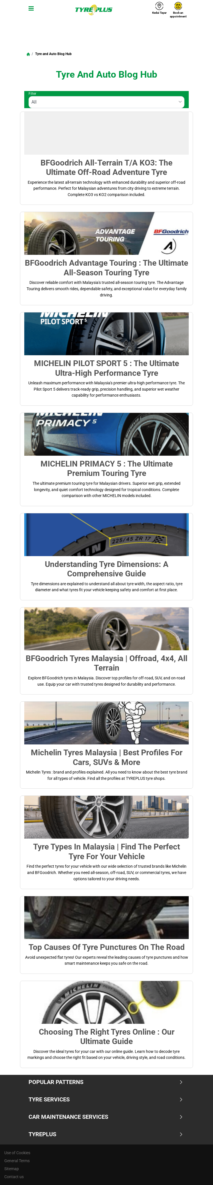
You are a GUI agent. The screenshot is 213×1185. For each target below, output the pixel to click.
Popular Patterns (106, 1082)
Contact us (14, 1176)
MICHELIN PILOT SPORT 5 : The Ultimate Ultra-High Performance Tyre (106, 368)
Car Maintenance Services (106, 1117)
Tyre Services (106, 1099)
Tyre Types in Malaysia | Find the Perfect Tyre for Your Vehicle (106, 851)
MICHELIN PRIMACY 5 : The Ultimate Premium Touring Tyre (107, 468)
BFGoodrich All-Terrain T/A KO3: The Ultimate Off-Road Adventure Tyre (106, 167)
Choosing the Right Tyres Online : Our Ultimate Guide (106, 1036)
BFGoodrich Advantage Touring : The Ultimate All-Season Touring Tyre (106, 267)
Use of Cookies (17, 1152)
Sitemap (11, 1168)
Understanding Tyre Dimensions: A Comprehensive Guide (106, 569)
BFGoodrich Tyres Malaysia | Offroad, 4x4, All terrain (106, 663)
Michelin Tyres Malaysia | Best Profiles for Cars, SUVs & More (106, 757)
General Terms (17, 1160)
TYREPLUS (106, 1134)
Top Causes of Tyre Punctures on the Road (107, 947)
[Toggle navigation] (30, 10)
